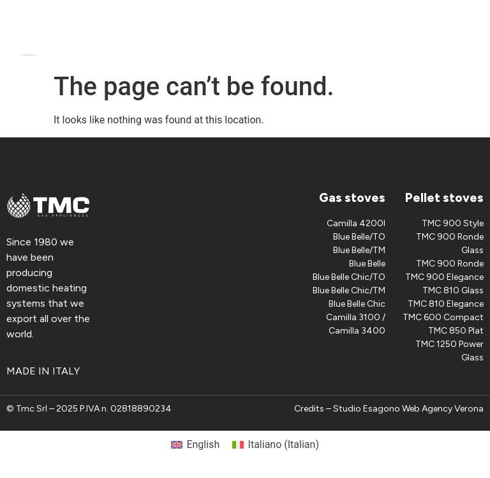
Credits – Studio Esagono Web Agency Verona (389, 408)
